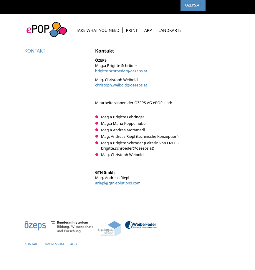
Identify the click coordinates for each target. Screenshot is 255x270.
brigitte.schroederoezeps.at (121, 70)
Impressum (59, 243)
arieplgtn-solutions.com (117, 183)
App (148, 30)
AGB (80, 243)
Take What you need (98, 30)
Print (132, 30)
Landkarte (170, 30)
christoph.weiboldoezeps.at (121, 85)
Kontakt (33, 243)
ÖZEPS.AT (193, 7)
